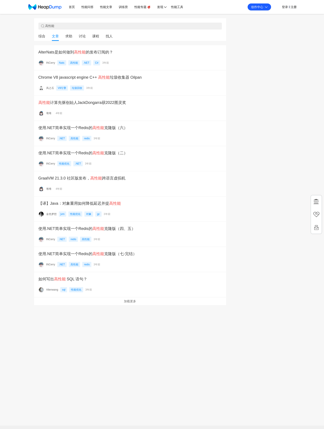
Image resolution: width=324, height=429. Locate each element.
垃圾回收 (77, 88)
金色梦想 (51, 214)
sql (63, 289)
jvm (63, 214)
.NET (86, 62)
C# (96, 62)
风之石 (50, 88)
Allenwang (52, 289)
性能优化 (64, 163)
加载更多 (130, 301)
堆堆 (48, 113)
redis (87, 138)
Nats (61, 62)
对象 (88, 214)
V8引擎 (62, 88)
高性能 (74, 62)
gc (98, 214)
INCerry (50, 62)
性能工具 (177, 7)
